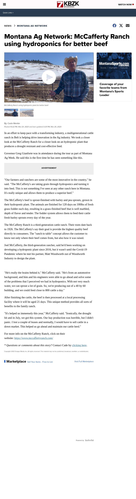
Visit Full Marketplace (84, 361)
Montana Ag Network (32, 26)
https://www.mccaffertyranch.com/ (33, 338)
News (8, 26)
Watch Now (126, 4)
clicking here (79, 345)
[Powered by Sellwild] (89, 440)
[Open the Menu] (4, 4)
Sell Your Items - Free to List (40, 362)
